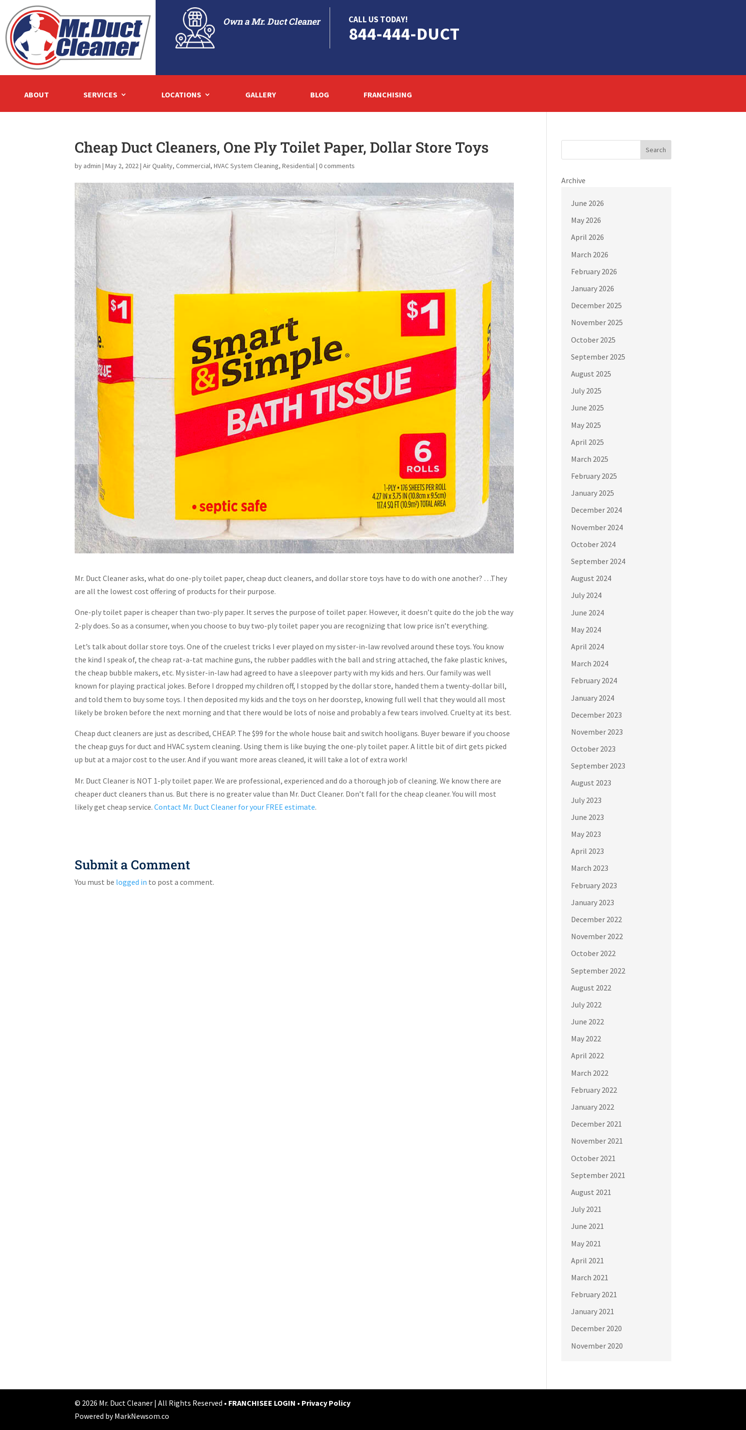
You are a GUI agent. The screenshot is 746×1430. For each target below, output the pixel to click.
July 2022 (586, 1004)
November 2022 (597, 936)
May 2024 (586, 629)
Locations (181, 95)
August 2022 (591, 987)
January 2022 (592, 1107)
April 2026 (587, 237)
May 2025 (586, 425)
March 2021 (589, 1277)
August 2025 (591, 373)
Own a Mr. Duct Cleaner (271, 21)
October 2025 (593, 340)
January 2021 (592, 1311)
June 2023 (587, 817)
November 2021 (597, 1141)
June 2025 (587, 407)
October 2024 (593, 544)
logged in (131, 882)
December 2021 (596, 1124)
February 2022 (594, 1090)
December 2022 (596, 919)
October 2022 (593, 953)
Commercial (193, 165)
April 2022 (587, 1055)
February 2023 (594, 885)
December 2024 (596, 510)
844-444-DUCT (404, 34)
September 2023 (598, 765)
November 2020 (597, 1346)
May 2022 (586, 1038)
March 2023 (589, 868)
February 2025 (594, 476)
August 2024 (591, 578)
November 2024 (597, 527)
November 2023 (597, 732)
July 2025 (586, 390)
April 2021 (587, 1260)
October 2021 (593, 1158)
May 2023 (586, 834)
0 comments (337, 165)
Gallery (260, 95)
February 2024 (594, 680)
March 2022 (589, 1073)
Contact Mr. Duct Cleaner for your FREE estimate (234, 807)
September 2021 (598, 1175)
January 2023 (592, 902)
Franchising (388, 95)
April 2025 (587, 442)
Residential (298, 165)
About (36, 95)
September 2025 (598, 356)
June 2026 (587, 203)
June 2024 (587, 612)
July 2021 (586, 1209)
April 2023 (587, 851)
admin (92, 165)
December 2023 (596, 715)
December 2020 (596, 1328)
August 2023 (591, 782)
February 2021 (594, 1294)
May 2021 (586, 1243)
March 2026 (589, 254)
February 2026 (594, 271)
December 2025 (596, 305)
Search (656, 149)
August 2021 (591, 1192)
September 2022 (598, 970)
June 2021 (587, 1226)
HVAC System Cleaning (246, 165)
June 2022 (587, 1021)
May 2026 (586, 220)
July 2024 (586, 595)
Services (100, 95)
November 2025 (597, 322)
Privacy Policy (326, 1403)
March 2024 (589, 663)
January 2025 (592, 493)
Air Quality (158, 165)
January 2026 (592, 288)
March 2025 (589, 459)
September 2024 (598, 561)
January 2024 (592, 698)
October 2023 (593, 749)
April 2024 (587, 646)
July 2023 (586, 800)
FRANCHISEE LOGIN (262, 1403)
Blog (319, 95)
